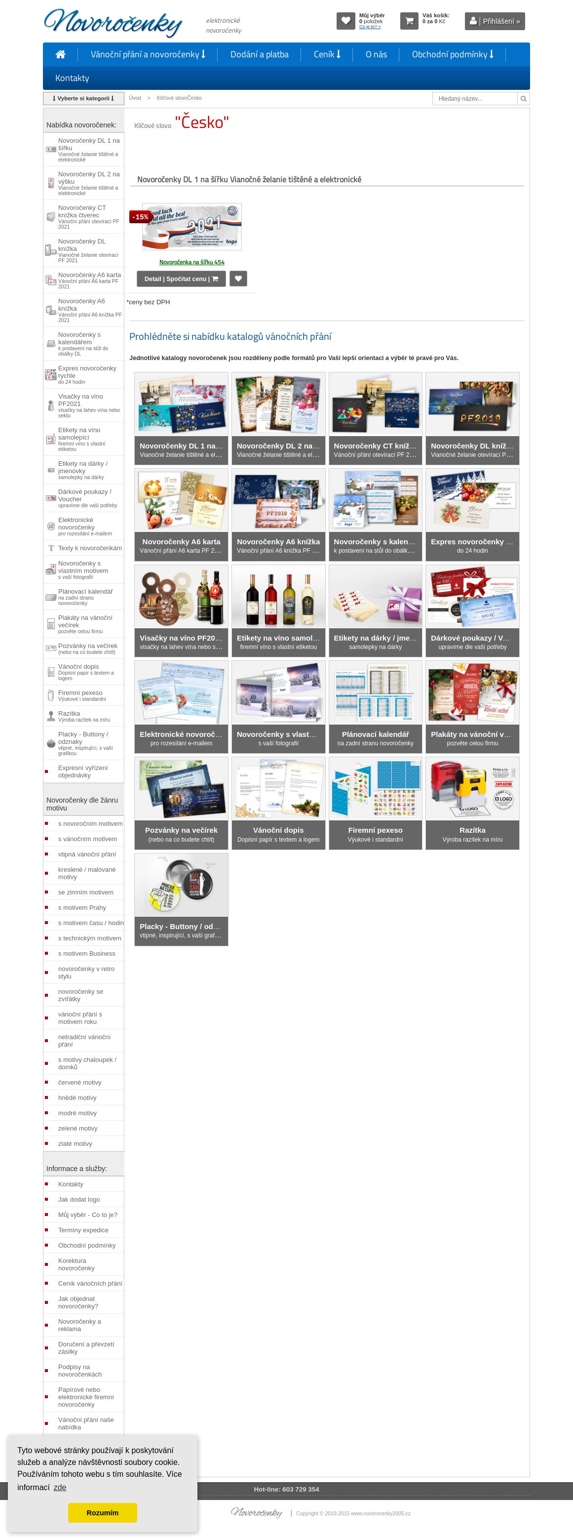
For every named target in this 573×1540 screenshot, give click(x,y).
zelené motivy (77, 1128)
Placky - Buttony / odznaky (85, 743)
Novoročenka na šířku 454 (192, 262)
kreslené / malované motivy (86, 873)
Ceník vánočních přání (90, 1283)
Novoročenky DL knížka (88, 250)
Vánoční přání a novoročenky (148, 54)
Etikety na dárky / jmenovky (83, 470)
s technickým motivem (89, 938)
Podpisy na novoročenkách (80, 1370)
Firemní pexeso (82, 695)
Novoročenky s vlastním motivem (83, 570)
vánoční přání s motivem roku (80, 1018)
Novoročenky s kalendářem (83, 344)
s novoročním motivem (90, 823)
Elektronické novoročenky (85, 526)
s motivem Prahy (82, 907)
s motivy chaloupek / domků (87, 1063)
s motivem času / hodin (91, 923)
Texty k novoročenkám (90, 548)
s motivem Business (86, 953)
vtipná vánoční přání (87, 854)
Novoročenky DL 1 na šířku (89, 149)
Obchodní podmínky (453, 54)
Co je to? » (370, 26)
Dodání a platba (259, 54)
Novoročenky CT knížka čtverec (88, 217)
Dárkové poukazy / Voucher (87, 498)
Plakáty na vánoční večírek (85, 624)
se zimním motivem (86, 892)
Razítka (84, 716)
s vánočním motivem (87, 839)
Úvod (135, 98)
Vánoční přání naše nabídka (86, 1423)
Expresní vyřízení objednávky (83, 771)
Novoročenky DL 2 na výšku (89, 183)
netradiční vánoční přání (84, 1040)
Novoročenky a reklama (79, 1325)
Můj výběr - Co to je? (87, 1214)
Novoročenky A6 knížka (90, 310)
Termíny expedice (83, 1230)
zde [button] (60, 1487)
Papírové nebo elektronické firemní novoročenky (86, 1397)
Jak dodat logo (79, 1199)
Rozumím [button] (103, 1513)
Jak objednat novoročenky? (78, 1302)
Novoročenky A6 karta (89, 280)
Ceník (327, 54)
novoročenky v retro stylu (86, 972)
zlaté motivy (75, 1143)
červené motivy (79, 1082)
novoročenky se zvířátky (80, 995)
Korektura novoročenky (76, 1264)
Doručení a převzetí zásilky (86, 1347)
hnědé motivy (77, 1097)
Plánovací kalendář (85, 597)
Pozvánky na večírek (87, 648)
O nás (376, 54)
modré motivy (77, 1113)
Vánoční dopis (86, 672)
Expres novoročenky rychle (87, 375)
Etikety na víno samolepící (81, 439)
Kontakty (72, 77)
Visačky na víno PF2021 (89, 405)
